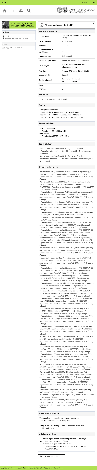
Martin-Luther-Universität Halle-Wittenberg (75, 10)
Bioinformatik (67, 56)
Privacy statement (35, 468)
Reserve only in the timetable (16, 38)
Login (94, 2)
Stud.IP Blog (21, 468)
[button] (93, 23)
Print (7, 36)
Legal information (8, 468)
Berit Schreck (62, 99)
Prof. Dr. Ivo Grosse (47, 99)
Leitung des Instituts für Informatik (75, 60)
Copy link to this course (14, 48)
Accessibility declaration (53, 468)
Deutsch (84, 2)
